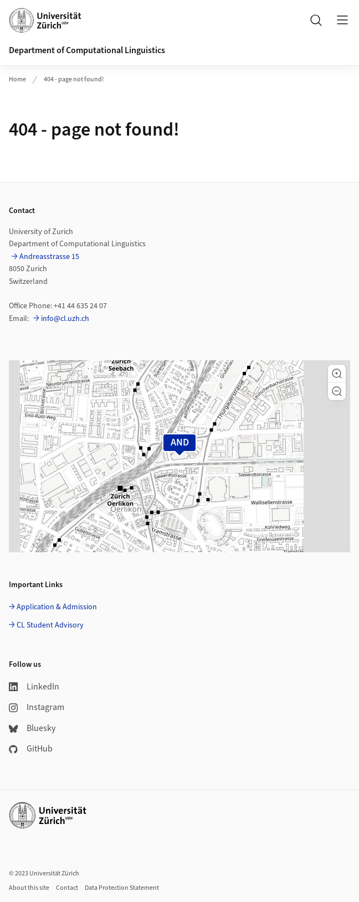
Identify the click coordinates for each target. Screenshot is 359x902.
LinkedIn (34, 687)
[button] (337, 373)
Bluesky (32, 728)
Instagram (36, 707)
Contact (67, 888)
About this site (29, 888)
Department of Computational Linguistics (87, 50)
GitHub (31, 749)
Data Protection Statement (122, 888)
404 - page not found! (74, 79)
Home (17, 79)
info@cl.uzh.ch (65, 318)
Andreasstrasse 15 (49, 256)
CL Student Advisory (50, 625)
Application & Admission (57, 607)
